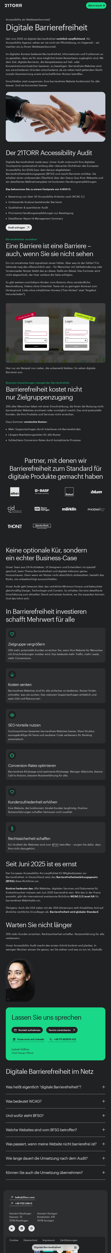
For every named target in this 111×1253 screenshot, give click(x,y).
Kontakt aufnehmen (27, 1030)
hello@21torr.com (22, 1197)
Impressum (49, 1240)
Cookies (14, 1240)
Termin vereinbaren (62, 1030)
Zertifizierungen (68, 1240)
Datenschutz (30, 1240)
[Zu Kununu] (11, 1228)
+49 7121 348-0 (21, 1203)
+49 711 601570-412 (62, 1039)
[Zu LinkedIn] (21, 1228)
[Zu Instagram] (31, 1228)
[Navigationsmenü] (55, 1247)
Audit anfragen (19, 227)
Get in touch (96, 5)
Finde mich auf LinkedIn (28, 1039)
